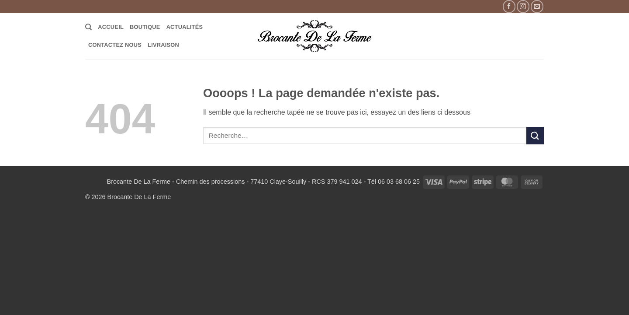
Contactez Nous (115, 45)
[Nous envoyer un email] (537, 6)
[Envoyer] (535, 135)
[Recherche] (88, 27)
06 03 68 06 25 (399, 181)
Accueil (111, 27)
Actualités (184, 27)
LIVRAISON (163, 45)
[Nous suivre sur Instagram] (523, 6)
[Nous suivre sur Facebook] (509, 6)
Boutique (145, 27)
